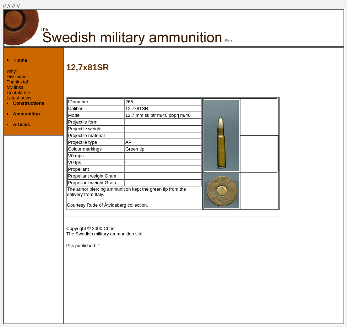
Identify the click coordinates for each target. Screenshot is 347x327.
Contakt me (18, 92)
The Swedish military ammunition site (104, 233)
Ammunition (26, 113)
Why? (12, 71)
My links (15, 87)
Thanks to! (17, 82)
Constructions (28, 103)
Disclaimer (17, 76)
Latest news (19, 97)
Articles (21, 124)
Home (21, 60)
